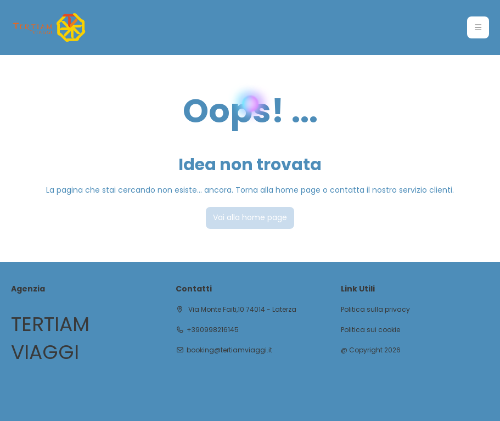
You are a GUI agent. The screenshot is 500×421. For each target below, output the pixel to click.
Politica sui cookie (370, 329)
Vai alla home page (250, 217)
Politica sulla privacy (375, 309)
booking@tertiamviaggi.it (229, 350)
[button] (478, 27)
